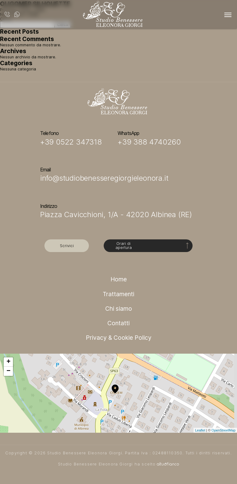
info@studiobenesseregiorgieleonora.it (104, 178)
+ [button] (8, 362)
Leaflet (200, 430)
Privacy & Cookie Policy (119, 337)
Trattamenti (118, 294)
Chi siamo (118, 308)
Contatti (118, 323)
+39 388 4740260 (149, 141)
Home (118, 279)
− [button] (8, 371)
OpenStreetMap (223, 430)
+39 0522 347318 (71, 141)
